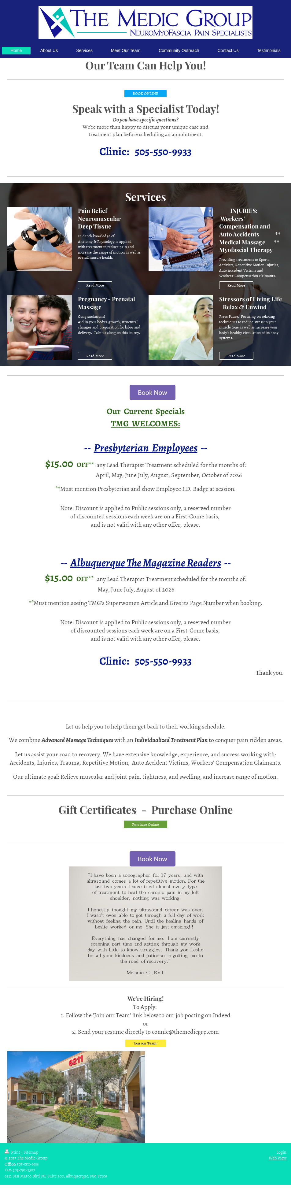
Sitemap (31, 1152)
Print (13, 1152)
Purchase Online (145, 824)
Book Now (152, 392)
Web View (277, 1158)
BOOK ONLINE (145, 93)
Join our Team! (146, 1043)
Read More (95, 285)
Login (281, 1152)
